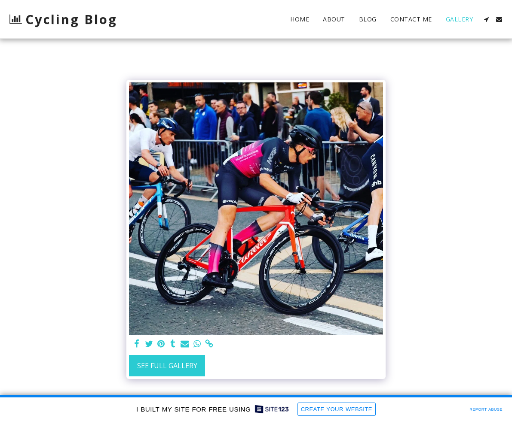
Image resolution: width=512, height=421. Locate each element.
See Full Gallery (167, 365)
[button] (486, 19)
